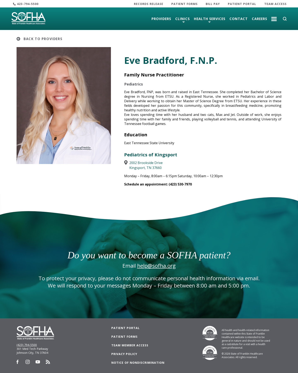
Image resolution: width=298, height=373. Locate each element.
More (274, 17)
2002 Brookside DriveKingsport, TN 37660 (146, 165)
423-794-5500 (27, 4)
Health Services (209, 19)
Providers (161, 19)
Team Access (275, 4)
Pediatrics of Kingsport (150, 154)
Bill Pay (213, 4)
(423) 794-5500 (27, 345)
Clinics (182, 19)
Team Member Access (129, 345)
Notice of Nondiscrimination (138, 363)
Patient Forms (184, 4)
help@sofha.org (156, 265)
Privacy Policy (124, 354)
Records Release (148, 4)
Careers (259, 19)
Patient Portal (242, 4)
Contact (239, 19)
